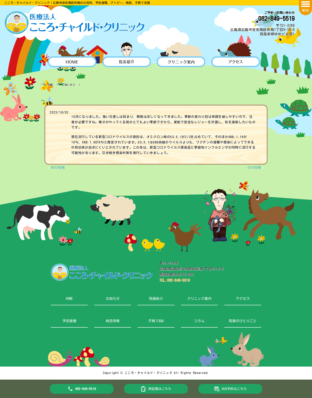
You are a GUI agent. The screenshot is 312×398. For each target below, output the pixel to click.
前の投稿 (58, 167)
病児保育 (113, 321)
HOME (50, 84)
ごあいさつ (68, 84)
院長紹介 (156, 298)
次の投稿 (254, 167)
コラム (199, 321)
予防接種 (69, 321)
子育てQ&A (156, 321)
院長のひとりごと (243, 321)
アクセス (243, 298)
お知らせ (113, 298)
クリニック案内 (199, 298)
